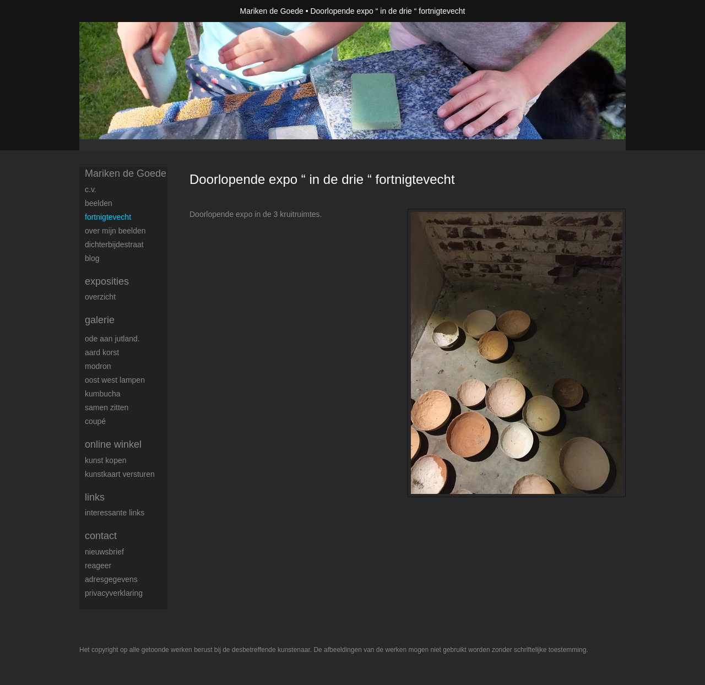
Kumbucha (103, 393)
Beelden (98, 203)
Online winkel (113, 444)
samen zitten (106, 407)
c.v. (90, 189)
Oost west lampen (115, 380)
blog (92, 258)
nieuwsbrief (104, 551)
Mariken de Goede (271, 11)
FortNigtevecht (108, 217)
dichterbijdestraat (114, 244)
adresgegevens (111, 579)
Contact (101, 535)
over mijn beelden (115, 230)
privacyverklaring (114, 593)
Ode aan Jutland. (112, 338)
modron (98, 366)
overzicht (100, 296)
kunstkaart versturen (120, 474)
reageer (98, 565)
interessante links (114, 512)
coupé (95, 421)
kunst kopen (106, 460)
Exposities (107, 281)
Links (95, 497)
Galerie (100, 319)
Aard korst (102, 352)
